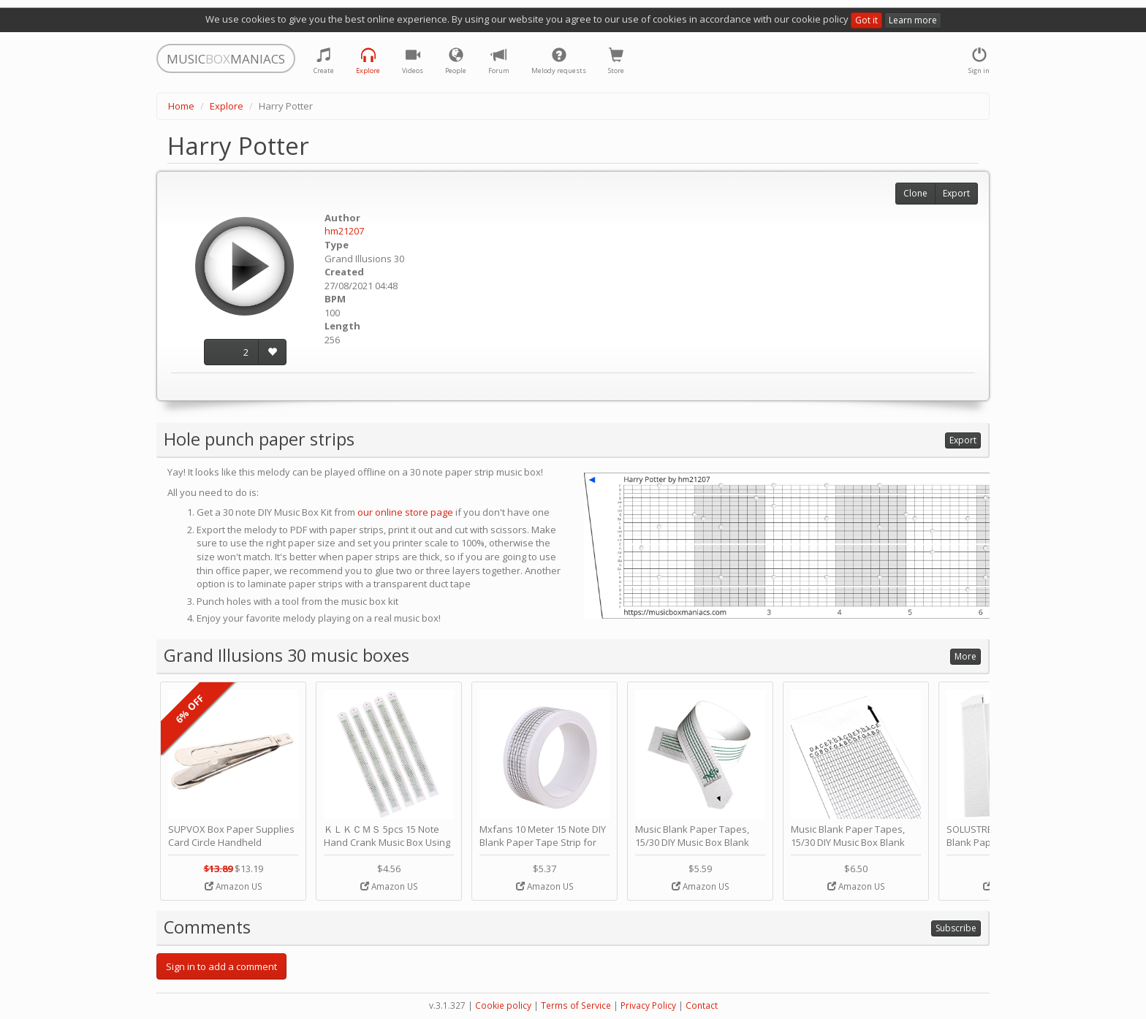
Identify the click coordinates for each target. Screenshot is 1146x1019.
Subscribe (956, 928)
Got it (866, 20)
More (965, 656)
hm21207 (344, 230)
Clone (915, 193)
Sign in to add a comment (221, 966)
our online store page (405, 512)
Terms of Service (576, 1005)
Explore (226, 105)
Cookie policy (503, 1005)
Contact (702, 1005)
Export (956, 193)
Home (181, 105)
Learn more (913, 20)
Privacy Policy (648, 1005)
